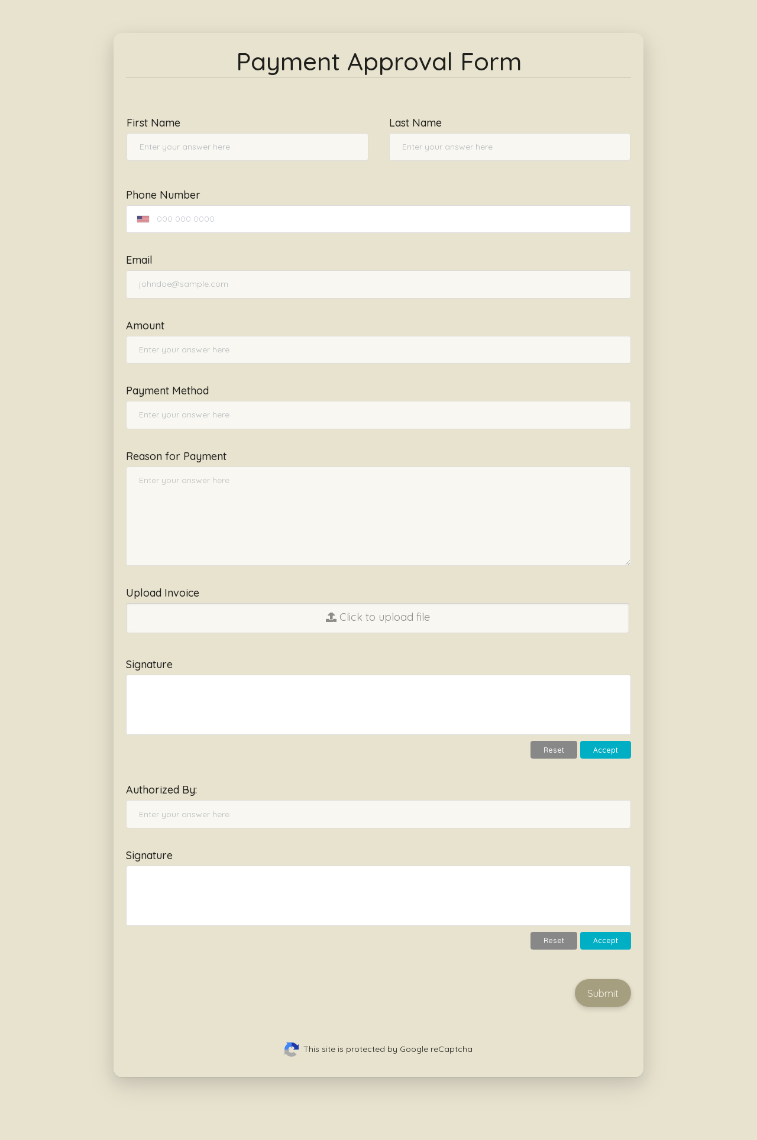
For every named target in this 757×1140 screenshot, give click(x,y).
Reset (554, 750)
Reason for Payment (176, 456)
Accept (605, 750)
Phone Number (163, 195)
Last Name (415, 122)
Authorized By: (161, 789)
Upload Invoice (162, 593)
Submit (603, 993)
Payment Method (167, 390)
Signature (149, 664)
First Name (153, 122)
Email (139, 260)
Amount (145, 325)
